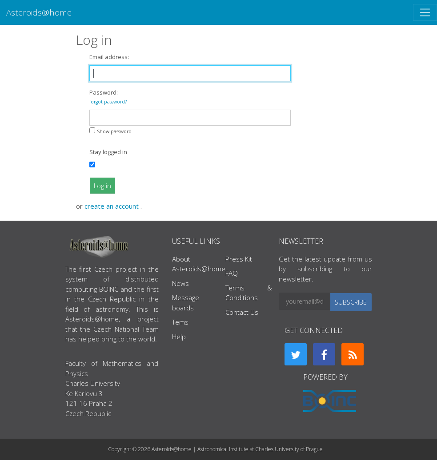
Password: (108, 96)
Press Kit (238, 258)
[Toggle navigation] (425, 12)
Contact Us (241, 312)
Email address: (109, 57)
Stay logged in (108, 152)
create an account (112, 206)
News (180, 283)
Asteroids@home (39, 12)
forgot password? (108, 102)
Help (179, 336)
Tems (180, 321)
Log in (102, 185)
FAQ (231, 273)
